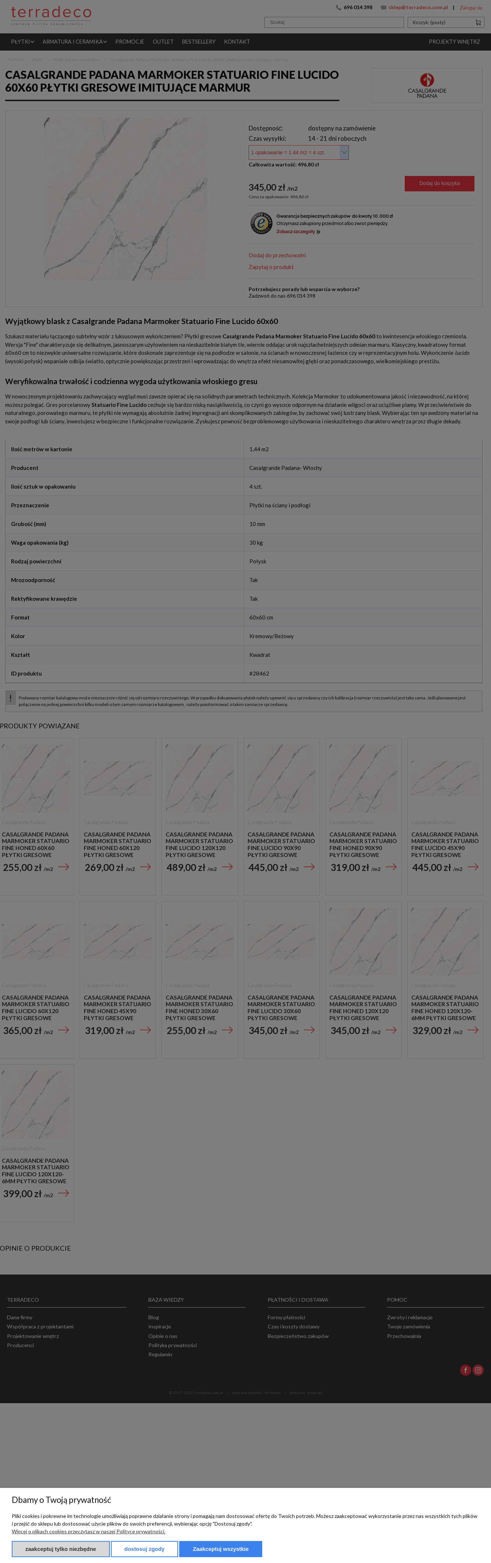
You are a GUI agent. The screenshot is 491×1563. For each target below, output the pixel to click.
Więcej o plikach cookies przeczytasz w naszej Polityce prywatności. (88, 1531)
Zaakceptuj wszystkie (221, 1549)
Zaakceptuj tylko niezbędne (60, 1549)
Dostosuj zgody (144, 1549)
